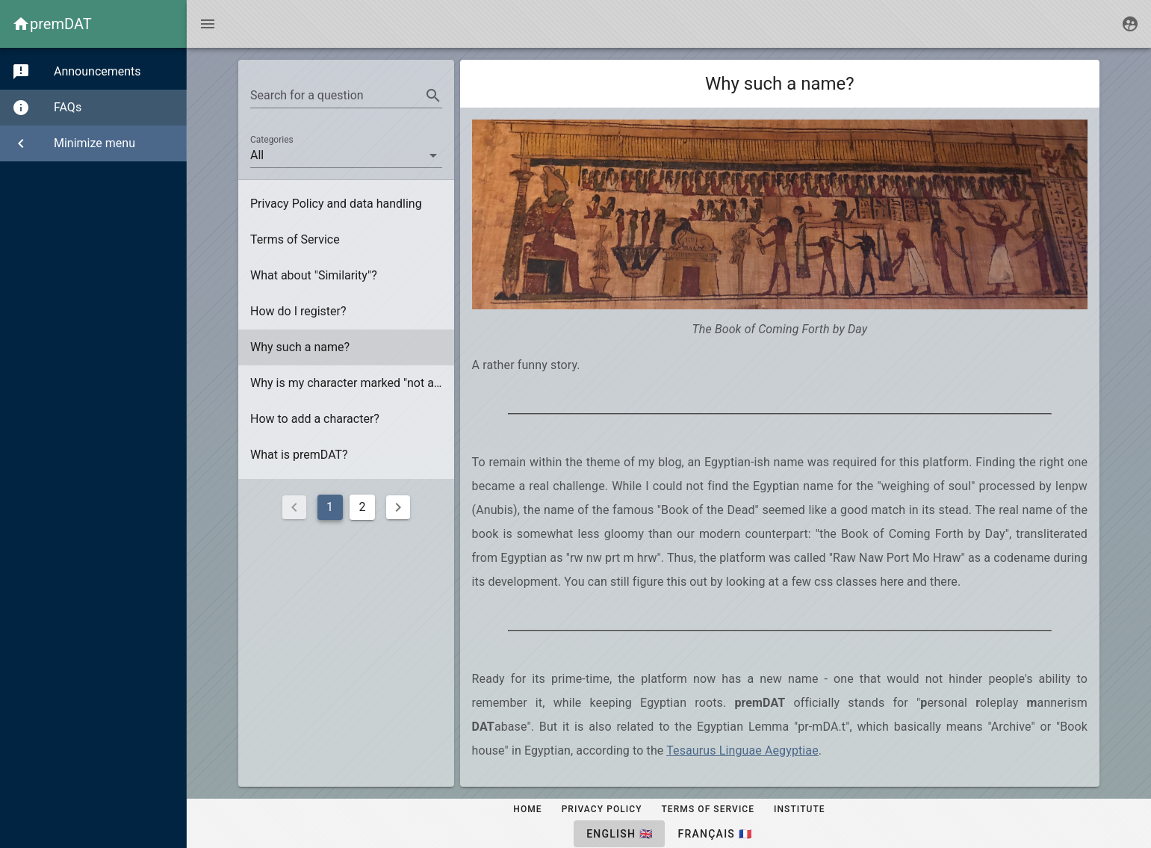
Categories (272, 139)
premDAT (61, 24)
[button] (346, 155)
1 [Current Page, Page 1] (329, 507)
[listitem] (346, 204)
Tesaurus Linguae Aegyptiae (742, 750)
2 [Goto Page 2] (362, 507)
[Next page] (398, 507)
